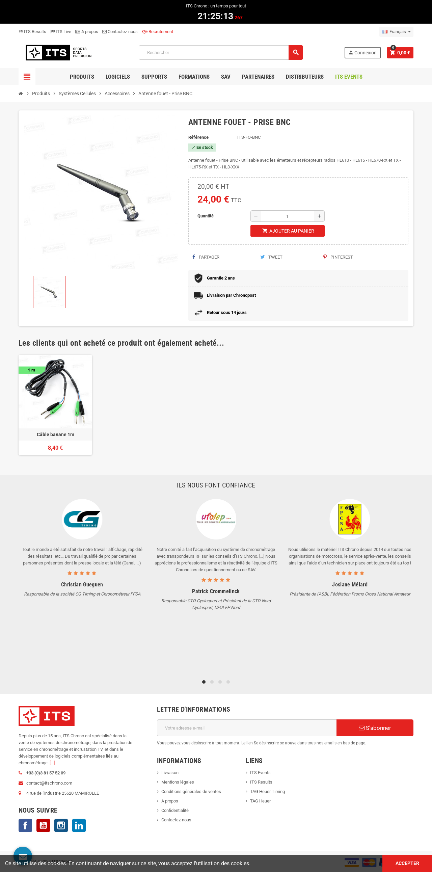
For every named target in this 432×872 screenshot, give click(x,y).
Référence (198, 137)
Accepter (407, 863)
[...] (52, 762)
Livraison (170, 772)
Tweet (271, 257)
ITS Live (60, 31)
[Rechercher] (221, 52)
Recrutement (157, 31)
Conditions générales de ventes (191, 791)
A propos (86, 31)
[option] (55, 405)
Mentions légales (177, 782)
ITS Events (260, 772)
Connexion (362, 52)
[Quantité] (287, 216)
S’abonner (375, 727)
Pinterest (338, 257)
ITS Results (32, 31)
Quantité (205, 215)
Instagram (61, 825)
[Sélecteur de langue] (396, 32)
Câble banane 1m (55, 434)
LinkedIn (79, 825)
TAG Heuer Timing (267, 791)
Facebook (25, 825)
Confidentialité (175, 810)
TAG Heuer (260, 800)
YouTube (43, 825)
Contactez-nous (120, 31)
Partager (205, 257)
